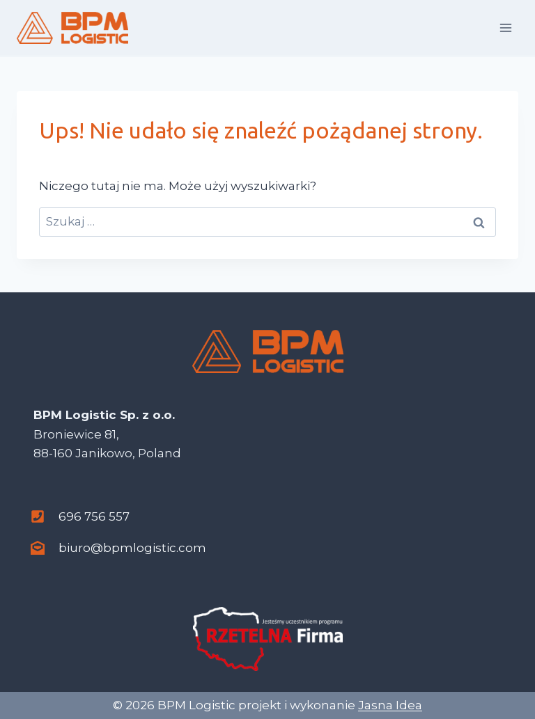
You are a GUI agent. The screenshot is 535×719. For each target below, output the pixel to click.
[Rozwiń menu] (505, 27)
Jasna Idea (390, 705)
